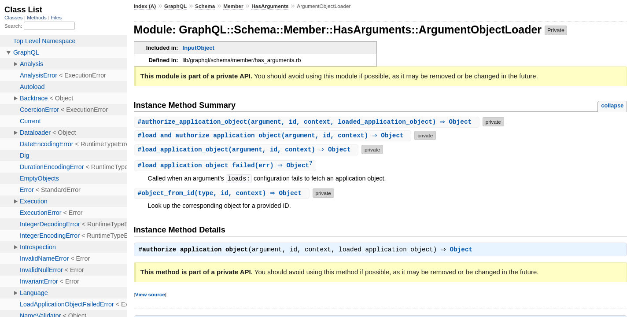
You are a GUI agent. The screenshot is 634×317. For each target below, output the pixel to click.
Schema (205, 6)
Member (233, 6)
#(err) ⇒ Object (226, 166)
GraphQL (175, 6)
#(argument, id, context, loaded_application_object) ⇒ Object (308, 122)
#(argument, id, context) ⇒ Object (274, 135)
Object (463, 250)
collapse (612, 105)
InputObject (198, 47)
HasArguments (269, 6)
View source (150, 296)
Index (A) (145, 6)
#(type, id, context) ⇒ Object (223, 193)
